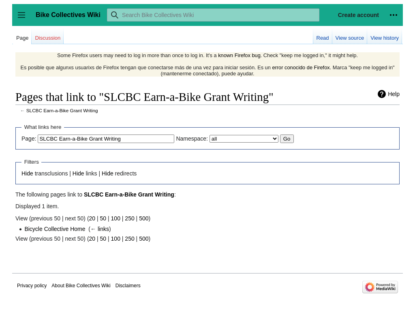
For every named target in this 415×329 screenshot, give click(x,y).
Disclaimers (128, 285)
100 (115, 218)
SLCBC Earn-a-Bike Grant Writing (62, 110)
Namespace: (192, 138)
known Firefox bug (239, 55)
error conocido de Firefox (300, 67)
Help (394, 94)
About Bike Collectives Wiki (80, 285)
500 (143, 218)
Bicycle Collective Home (54, 229)
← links (99, 229)
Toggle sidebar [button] (24, 18)
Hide (27, 173)
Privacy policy (32, 285)
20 (92, 218)
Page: (28, 138)
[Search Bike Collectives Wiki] (213, 15)
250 (129, 218)
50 (103, 218)
